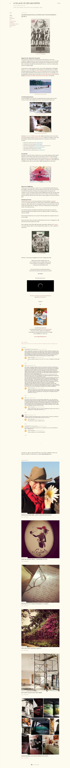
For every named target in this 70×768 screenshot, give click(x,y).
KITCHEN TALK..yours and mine (31, 692)
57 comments (26, 561)
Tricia (26, 365)
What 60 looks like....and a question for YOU (36, 515)
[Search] (59, 3)
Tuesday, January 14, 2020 (31, 365)
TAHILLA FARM (26, 7)
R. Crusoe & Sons (13, 21)
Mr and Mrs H (12, 18)
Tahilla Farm (12, 22)
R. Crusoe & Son (38, 253)
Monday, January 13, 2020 (42, 349)
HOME (14, 7)
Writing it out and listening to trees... (35, 604)
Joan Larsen (26, 69)
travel (11, 26)
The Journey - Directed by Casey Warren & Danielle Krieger (40, 295)
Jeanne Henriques (31, 357)
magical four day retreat (39, 137)
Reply (26, 363)
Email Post (25, 342)
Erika (25, 397)
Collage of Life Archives (26, 3)
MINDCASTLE (39, 297)
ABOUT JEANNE (20, 7)
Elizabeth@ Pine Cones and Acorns (31, 349)
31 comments (26, 605)
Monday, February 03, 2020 (39, 357)
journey (11, 17)
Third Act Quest (12, 25)
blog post (29, 201)
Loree (26, 414)
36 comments (26, 694)
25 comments (26, 650)
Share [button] (11, 12)
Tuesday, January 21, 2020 (42, 426)
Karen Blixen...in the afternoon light (34, 756)
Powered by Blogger (35, 764)
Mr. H (11, 19)
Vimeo (44, 297)
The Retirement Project (46, 343)
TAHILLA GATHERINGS (34, 7)
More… (41, 7)
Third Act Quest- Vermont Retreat (40, 94)
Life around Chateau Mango (31, 648)
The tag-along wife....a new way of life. (34, 559)
